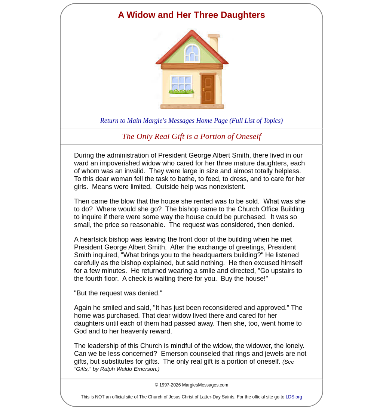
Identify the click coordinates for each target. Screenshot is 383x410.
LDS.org (294, 397)
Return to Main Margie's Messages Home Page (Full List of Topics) (191, 120)
